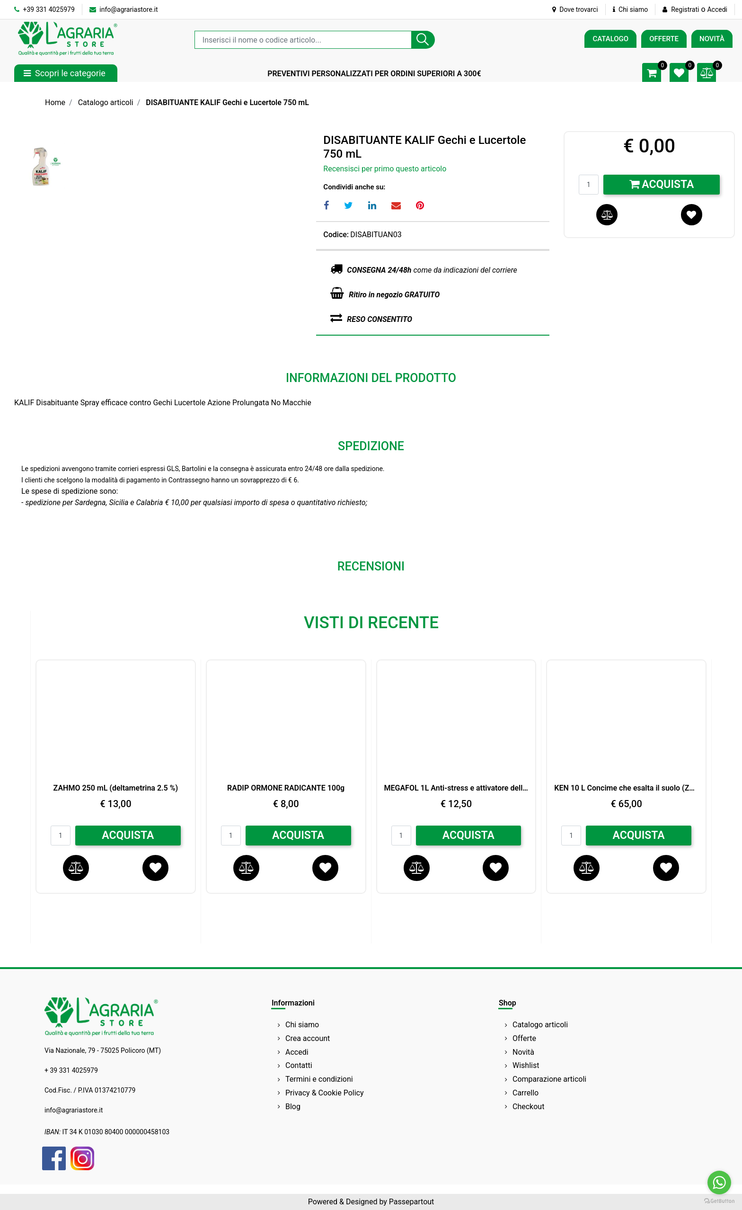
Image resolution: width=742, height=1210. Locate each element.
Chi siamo (630, 9)
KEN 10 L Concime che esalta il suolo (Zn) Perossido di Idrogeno (626, 787)
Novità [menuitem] (523, 1052)
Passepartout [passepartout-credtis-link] (411, 1201)
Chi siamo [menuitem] (302, 1024)
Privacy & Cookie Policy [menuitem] (324, 1092)
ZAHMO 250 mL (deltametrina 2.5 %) (115, 787)
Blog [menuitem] (292, 1106)
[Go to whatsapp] (719, 1182)
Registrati (685, 9)
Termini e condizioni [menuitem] (319, 1079)
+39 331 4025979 (44, 9)
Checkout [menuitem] (528, 1106)
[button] (423, 40)
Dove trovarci (575, 9)
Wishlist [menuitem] (525, 1065)
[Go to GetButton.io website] (719, 1200)
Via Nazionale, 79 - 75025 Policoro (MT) (102, 1050)
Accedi (717, 9)
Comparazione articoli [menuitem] (549, 1079)
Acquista (661, 184)
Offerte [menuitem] (524, 1038)
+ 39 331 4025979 (71, 1070)
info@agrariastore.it (123, 9)
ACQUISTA (128, 835)
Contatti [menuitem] (298, 1065)
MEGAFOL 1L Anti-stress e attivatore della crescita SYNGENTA (456, 787)
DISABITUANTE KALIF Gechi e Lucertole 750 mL (227, 102)
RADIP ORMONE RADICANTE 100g (285, 787)
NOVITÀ (711, 39)
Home (55, 102)
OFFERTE (664, 39)
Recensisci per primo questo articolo (384, 168)
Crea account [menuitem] (307, 1038)
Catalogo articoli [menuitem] (540, 1024)
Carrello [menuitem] (525, 1092)
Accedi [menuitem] (297, 1052)
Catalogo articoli (105, 102)
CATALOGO (610, 39)
